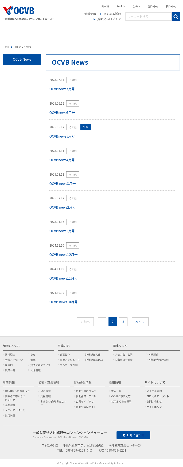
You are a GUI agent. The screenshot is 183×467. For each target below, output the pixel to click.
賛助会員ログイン (109, 19)
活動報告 (10, 405)
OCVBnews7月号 (62, 88)
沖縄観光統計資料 (159, 359)
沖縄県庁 (154, 354)
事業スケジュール (70, 359)
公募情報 (46, 391)
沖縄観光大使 (92, 354)
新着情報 (90, 14)
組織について (12, 346)
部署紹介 (65, 354)
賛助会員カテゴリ (86, 396)
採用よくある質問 (121, 401)
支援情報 (46, 396)
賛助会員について (40, 365)
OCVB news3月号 (62, 183)
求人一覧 (116, 391)
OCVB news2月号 (62, 207)
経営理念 (10, 354)
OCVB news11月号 (63, 278)
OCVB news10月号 (63, 301)
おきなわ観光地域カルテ (53, 403)
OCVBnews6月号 (62, 112)
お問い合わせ (154, 401)
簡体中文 (171, 6)
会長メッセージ (14, 359)
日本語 (105, 6)
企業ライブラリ (85, 401)
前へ (87, 322)
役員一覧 (10, 370)
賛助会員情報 (83, 382)
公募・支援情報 (48, 382)
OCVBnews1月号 (62, 230)
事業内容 (64, 346)
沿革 (32, 359)
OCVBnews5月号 (62, 136)
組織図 (9, 365)
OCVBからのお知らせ (17, 391)
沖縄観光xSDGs (94, 359)
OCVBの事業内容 (121, 396)
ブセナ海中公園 (124, 354)
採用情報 (10, 415)
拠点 (32, 354)
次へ (138, 322)
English (121, 6)
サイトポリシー (155, 406)
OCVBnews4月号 (62, 159)
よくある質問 (112, 14)
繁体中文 (153, 6)
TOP (6, 47)
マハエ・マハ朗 (69, 365)
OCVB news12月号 (63, 254)
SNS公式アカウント (158, 396)
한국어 (136, 6)
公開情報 (35, 370)
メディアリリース (15, 410)
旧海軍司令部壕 (124, 359)
